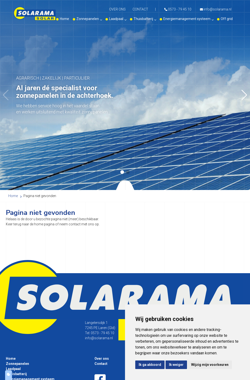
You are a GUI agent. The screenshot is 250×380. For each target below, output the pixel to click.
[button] (244, 95)
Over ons (117, 9)
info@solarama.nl (215, 9)
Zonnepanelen (89, 19)
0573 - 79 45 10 (177, 9)
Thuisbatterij (145, 19)
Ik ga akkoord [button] (150, 365)
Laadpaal (117, 19)
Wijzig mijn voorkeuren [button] (210, 365)
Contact (140, 9)
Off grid (227, 19)
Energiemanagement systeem (188, 19)
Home (64, 19)
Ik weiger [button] (176, 365)
